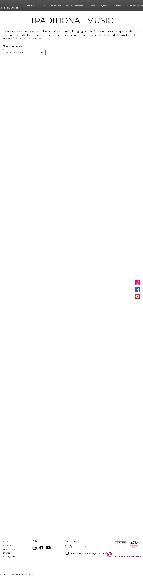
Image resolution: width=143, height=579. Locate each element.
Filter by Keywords (12, 46)
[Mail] (67, 553)
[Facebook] (137, 289)
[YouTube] (137, 296)
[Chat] (70, 546)
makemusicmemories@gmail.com (87, 553)
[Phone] (66, 546)
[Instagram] (137, 282)
